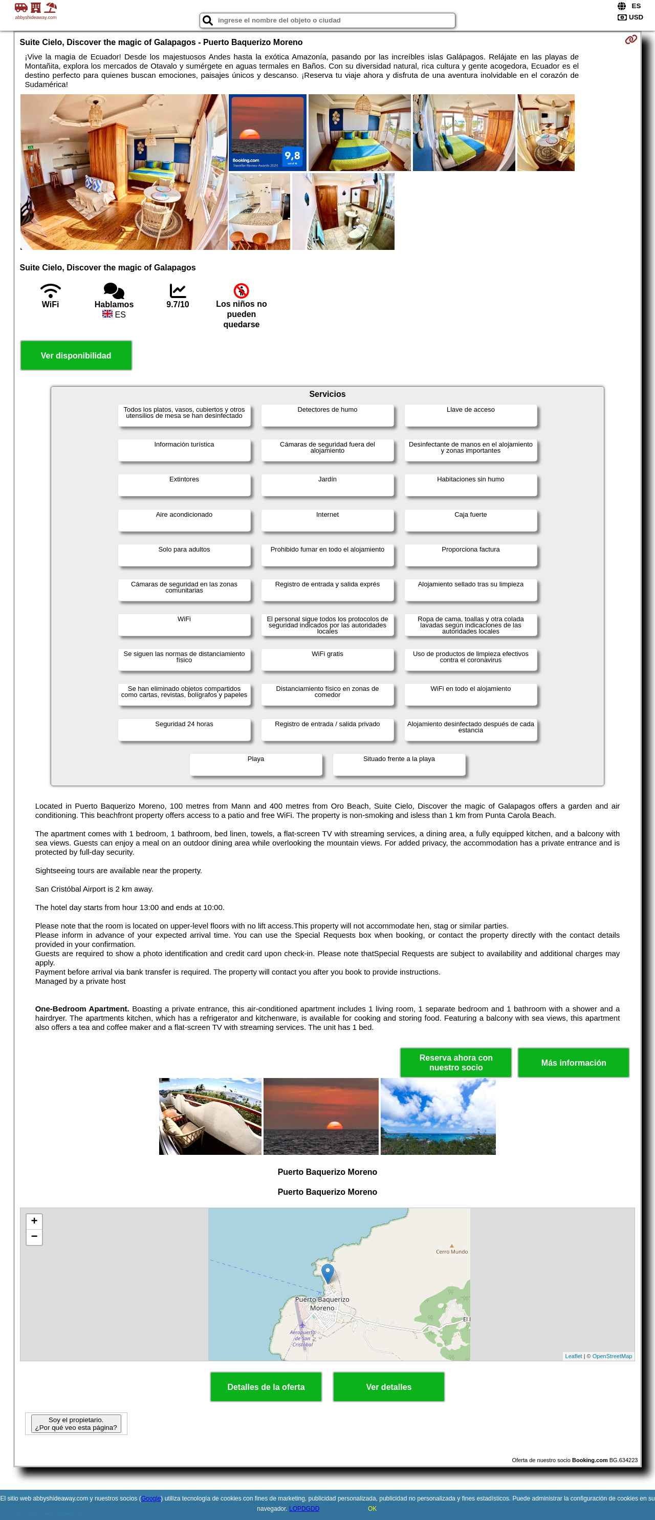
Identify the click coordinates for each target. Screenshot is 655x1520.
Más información (573, 1063)
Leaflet (573, 1356)
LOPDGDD (304, 1508)
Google (151, 1498)
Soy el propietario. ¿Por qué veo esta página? (76, 1423)
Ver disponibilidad (76, 355)
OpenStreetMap (612, 1356)
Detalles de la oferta (265, 1387)
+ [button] (34, 1222)
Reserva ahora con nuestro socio (456, 1062)
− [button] (34, 1237)
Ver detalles (389, 1387)
